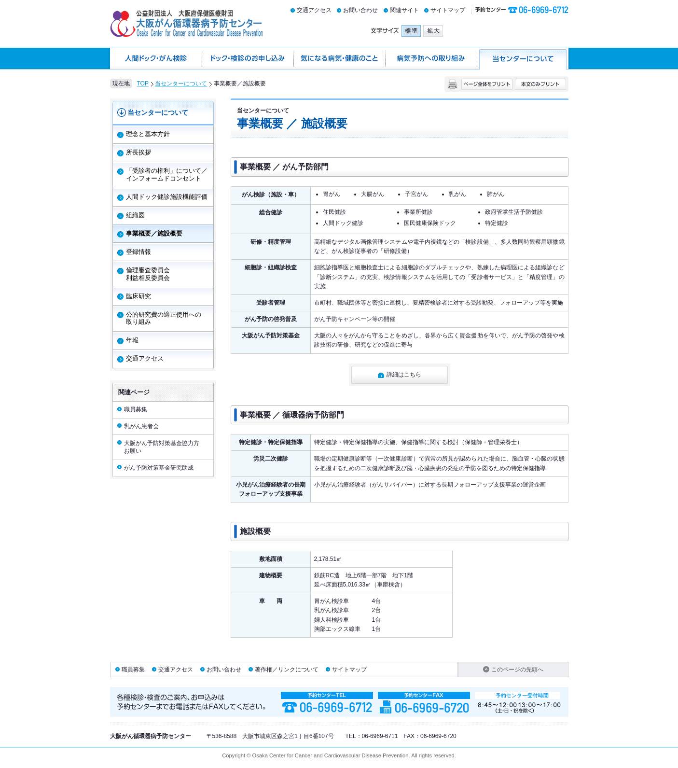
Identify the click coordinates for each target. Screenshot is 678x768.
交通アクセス (314, 10)
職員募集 (133, 669)
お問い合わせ (360, 10)
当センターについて (181, 83)
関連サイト (404, 10)
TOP (143, 83)
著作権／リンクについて (286, 669)
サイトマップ (447, 10)
